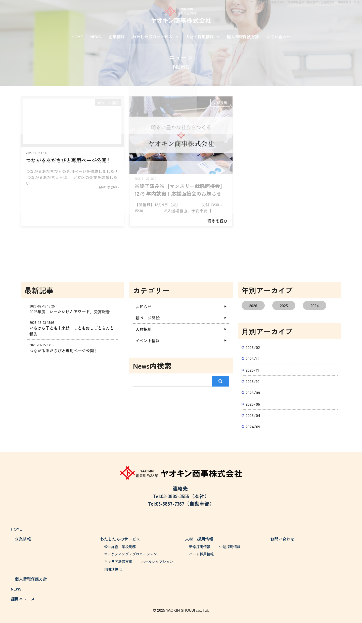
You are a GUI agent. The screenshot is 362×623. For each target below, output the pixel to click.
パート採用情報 (201, 554)
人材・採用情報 (200, 36)
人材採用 (220, 102)
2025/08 (253, 393)
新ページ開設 (108, 102)
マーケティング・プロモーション (130, 554)
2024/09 (253, 427)
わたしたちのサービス (152, 36)
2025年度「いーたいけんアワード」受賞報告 (69, 311)
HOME (77, 36)
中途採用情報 (229, 546)
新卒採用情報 (199, 546)
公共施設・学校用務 (120, 546)
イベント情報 (147, 340)
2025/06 (253, 404)
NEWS (95, 36)
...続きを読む (107, 187)
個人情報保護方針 (243, 36)
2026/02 (253, 347)
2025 (284, 305)
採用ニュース (23, 599)
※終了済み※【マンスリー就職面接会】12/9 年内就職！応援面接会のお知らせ (179, 189)
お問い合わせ (278, 36)
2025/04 (253, 415)
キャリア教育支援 (118, 561)
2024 (314, 305)
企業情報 (117, 36)
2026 (253, 305)
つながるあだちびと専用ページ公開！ (68, 160)
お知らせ (143, 306)
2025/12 (252, 359)
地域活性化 (113, 569)
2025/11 (252, 370)
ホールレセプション (157, 561)
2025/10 (252, 381)
